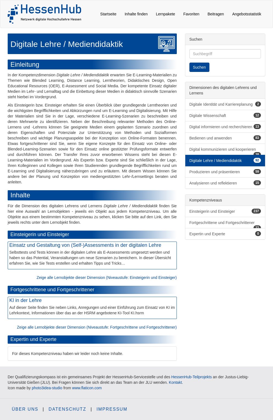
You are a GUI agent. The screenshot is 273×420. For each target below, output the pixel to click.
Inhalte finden (136, 14)
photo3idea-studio (47, 388)
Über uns (25, 409)
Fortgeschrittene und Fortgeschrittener (225, 224)
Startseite (108, 14)
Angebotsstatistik (246, 14)
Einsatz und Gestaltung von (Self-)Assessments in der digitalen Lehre (85, 245)
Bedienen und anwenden (225, 137)
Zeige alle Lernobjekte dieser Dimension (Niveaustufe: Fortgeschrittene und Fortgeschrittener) (97, 327)
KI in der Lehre (25, 300)
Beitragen (215, 14)
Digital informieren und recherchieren (225, 126)
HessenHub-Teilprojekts (191, 377)
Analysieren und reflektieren (225, 182)
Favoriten (191, 14)
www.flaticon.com (87, 388)
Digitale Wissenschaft (225, 115)
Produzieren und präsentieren (225, 171)
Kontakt (175, 382)
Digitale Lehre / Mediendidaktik (225, 160)
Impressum (111, 409)
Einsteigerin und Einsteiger (225, 211)
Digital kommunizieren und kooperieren (225, 151)
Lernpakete (165, 14)
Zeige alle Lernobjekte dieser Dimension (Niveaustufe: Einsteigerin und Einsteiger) (106, 277)
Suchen (199, 67)
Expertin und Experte (225, 233)
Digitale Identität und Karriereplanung (225, 104)
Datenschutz (67, 409)
